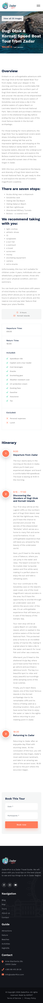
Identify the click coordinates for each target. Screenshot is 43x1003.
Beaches (5, 939)
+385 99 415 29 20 (13, 969)
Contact (5, 917)
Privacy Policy (30, 998)
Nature (5, 935)
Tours (4, 909)
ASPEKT (29, 995)
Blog (4, 900)
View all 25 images (13, 18)
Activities (6, 944)
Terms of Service (14, 998)
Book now (21, 825)
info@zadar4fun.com (14, 974)
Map (4, 904)
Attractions (7, 931)
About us (6, 913)
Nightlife (5, 948)
